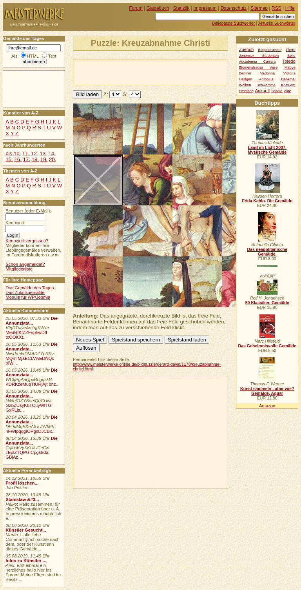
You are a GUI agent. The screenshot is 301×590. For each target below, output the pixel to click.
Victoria (289, 73)
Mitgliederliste (19, 269)
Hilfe (290, 8)
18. (35, 159)
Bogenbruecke (269, 50)
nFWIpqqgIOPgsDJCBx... (30, 431)
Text (52, 56)
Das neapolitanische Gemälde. (267, 251)
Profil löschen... (21, 483)
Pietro (291, 50)
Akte (287, 91)
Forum (136, 8)
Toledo (289, 61)
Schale (276, 91)
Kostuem (288, 85)
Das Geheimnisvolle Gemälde (267, 345)
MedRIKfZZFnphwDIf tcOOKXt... (26, 334)
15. (9, 159)
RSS (276, 8)
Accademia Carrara (257, 62)
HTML (33, 56)
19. (43, 159)
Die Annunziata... (31, 320)
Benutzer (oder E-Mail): (28, 211)
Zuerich (246, 49)
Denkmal (288, 79)
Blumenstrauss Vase (258, 67)
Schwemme (266, 85)
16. (17, 159)
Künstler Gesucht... (25, 530)
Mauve (290, 67)
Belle (291, 56)
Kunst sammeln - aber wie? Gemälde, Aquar (267, 391)
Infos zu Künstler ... (25, 560)
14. (51, 153)
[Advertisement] (165, 72)
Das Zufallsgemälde (25, 292)
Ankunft (262, 90)
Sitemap (259, 8)
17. (26, 159)
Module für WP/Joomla (27, 297)
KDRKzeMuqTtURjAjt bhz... (32, 384)
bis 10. (13, 153)
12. (34, 153)
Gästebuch (158, 8)
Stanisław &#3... (22, 499)
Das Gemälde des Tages (29, 287)
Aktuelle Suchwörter (276, 23)
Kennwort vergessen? (26, 240)
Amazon (267, 405)
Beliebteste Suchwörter (233, 23)
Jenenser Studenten (259, 56)
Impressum (205, 8)
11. (25, 153)
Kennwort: (15, 222)
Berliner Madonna (257, 73)
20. (52, 159)
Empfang (246, 91)
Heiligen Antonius (256, 79)
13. (43, 153)
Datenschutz (234, 8)
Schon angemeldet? (25, 264)
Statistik (181, 8)
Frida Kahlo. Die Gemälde (267, 200)
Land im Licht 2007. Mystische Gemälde (267, 149)
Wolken (245, 85)
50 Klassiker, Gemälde (267, 302)
